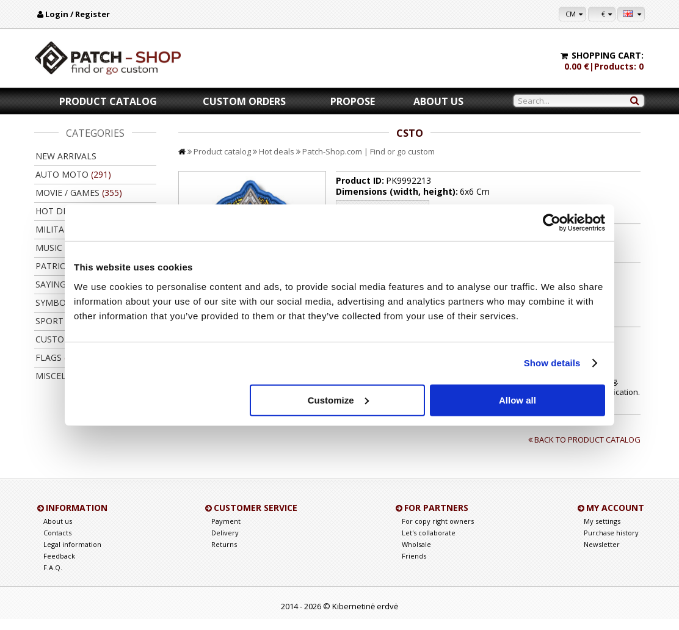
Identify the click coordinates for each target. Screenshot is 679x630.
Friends (414, 566)
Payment (226, 532)
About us (438, 101)
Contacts (57, 543)
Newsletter (602, 555)
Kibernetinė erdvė (365, 617)
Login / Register (77, 14)
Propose (352, 101)
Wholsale (416, 555)
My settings (602, 532)
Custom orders (244, 101)
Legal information (72, 555)
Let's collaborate (429, 543)
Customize (338, 399)
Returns (224, 555)
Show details (552, 363)
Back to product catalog (586, 450)
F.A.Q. (52, 578)
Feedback (59, 566)
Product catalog (108, 101)
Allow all (517, 399)
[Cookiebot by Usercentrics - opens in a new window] (551, 223)
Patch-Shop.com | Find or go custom (368, 151)
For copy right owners (438, 532)
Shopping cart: (608, 55)
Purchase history (611, 543)
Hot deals (276, 151)
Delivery (225, 543)
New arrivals (65, 156)
